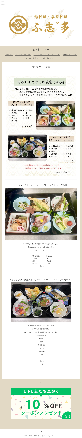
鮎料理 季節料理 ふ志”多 (37, 436)
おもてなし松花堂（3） (33, 58)
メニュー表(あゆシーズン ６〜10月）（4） (47, 54)
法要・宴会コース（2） (50, 58)
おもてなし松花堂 (41, 67)
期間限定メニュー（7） (70, 54)
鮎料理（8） (9, 54)
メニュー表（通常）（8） (23, 54)
